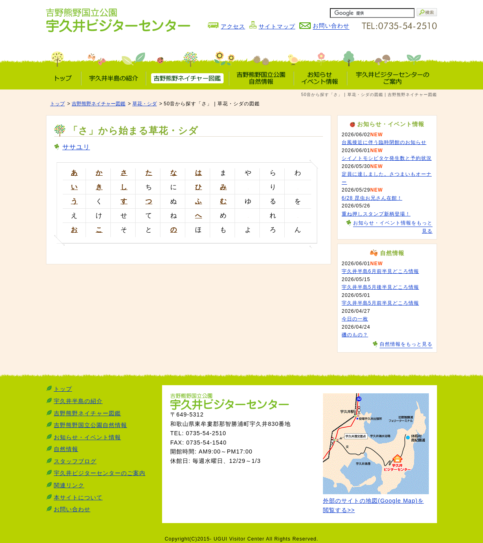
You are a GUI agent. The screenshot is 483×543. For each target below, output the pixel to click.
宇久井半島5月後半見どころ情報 (380, 287)
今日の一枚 (355, 319)
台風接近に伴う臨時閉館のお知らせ (384, 142)
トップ (57, 104)
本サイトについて (78, 497)
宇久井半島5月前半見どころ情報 (380, 303)
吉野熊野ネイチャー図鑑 (98, 104)
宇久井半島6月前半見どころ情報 (380, 271)
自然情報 (66, 449)
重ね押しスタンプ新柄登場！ (376, 214)
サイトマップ (277, 26)
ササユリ (76, 147)
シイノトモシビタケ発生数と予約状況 (387, 158)
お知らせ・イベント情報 (87, 437)
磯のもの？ (355, 335)
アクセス (233, 26)
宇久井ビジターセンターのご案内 (99, 473)
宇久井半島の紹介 (78, 401)
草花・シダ (144, 104)
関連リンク (69, 485)
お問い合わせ (72, 509)
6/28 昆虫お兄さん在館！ (372, 198)
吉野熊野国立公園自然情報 (90, 425)
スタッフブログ (75, 461)
